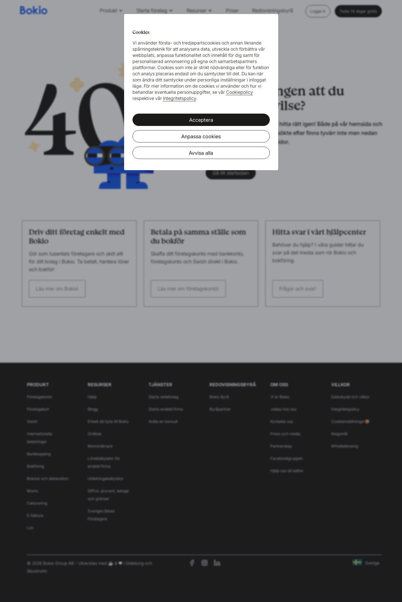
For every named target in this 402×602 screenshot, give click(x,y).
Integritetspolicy (179, 98)
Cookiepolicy (239, 92)
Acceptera (201, 120)
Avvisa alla (201, 153)
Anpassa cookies (201, 136)
